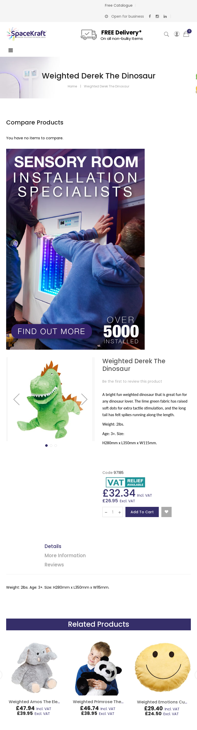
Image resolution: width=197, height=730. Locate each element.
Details (53, 546)
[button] (16, 399)
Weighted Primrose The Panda (104, 702)
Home (72, 86)
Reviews (54, 564)
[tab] (102, 547)
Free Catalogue (119, 5)
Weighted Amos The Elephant (39, 702)
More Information (65, 555)
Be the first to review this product (132, 381)
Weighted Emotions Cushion (166, 702)
